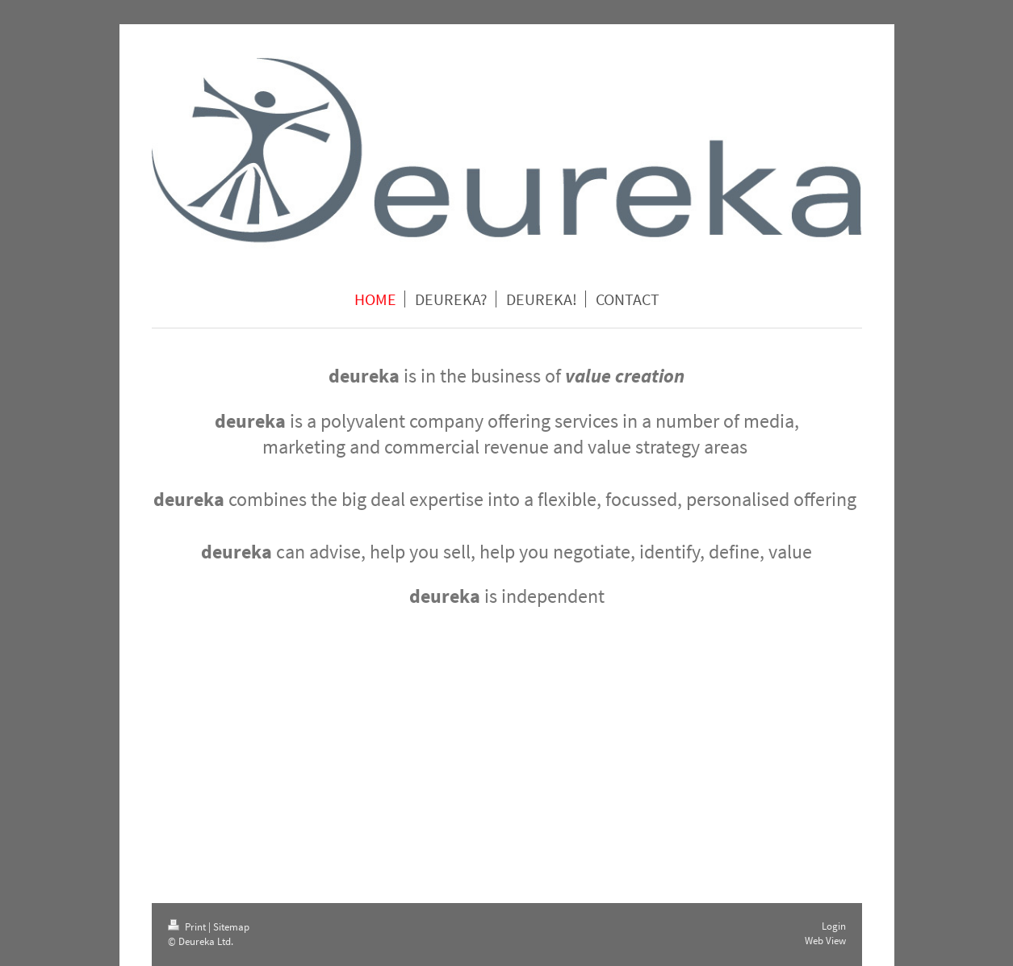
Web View (825, 940)
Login (834, 926)
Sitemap (231, 927)
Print (188, 927)
